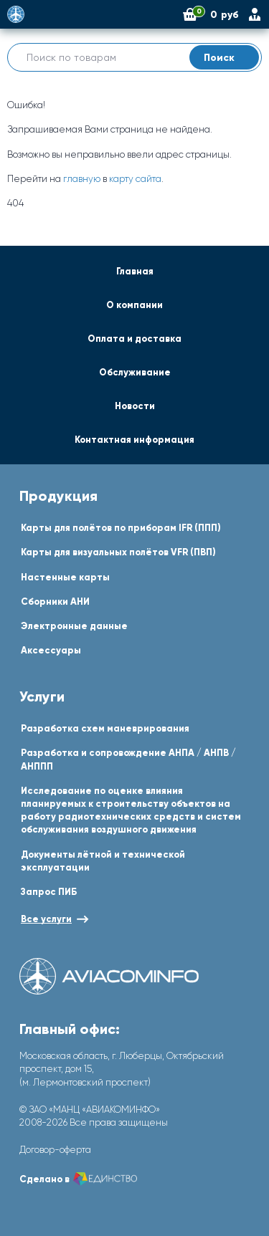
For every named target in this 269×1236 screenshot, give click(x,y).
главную (81, 178)
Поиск (228, 57)
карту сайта (135, 178)
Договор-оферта (55, 1149)
